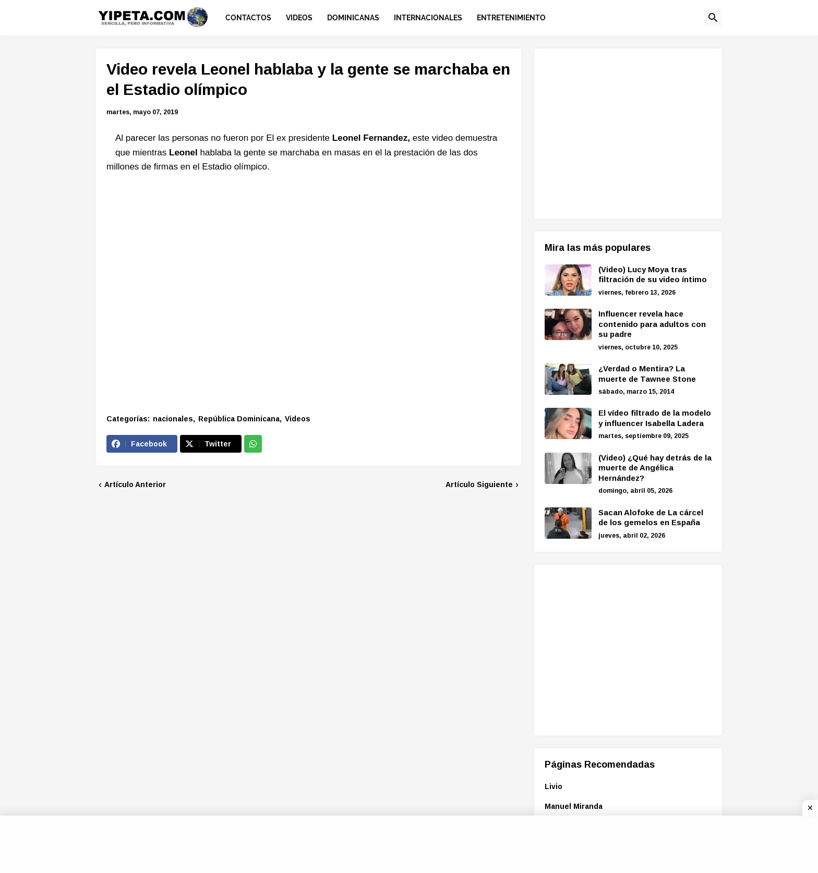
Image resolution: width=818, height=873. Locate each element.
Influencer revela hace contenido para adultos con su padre (652, 323)
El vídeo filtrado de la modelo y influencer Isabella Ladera (654, 418)
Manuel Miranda (574, 806)
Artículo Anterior (135, 484)
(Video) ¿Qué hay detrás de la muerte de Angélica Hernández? (655, 467)
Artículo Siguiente (479, 484)
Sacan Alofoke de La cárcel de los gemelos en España (650, 517)
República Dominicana (239, 419)
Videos (297, 419)
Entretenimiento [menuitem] (511, 18)
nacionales (173, 419)
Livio (553, 786)
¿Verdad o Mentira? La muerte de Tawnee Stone (647, 373)
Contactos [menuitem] (248, 18)
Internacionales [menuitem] (428, 18)
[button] (713, 18)
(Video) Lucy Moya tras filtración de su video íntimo (652, 274)
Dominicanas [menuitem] (353, 18)
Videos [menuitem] (299, 18)
